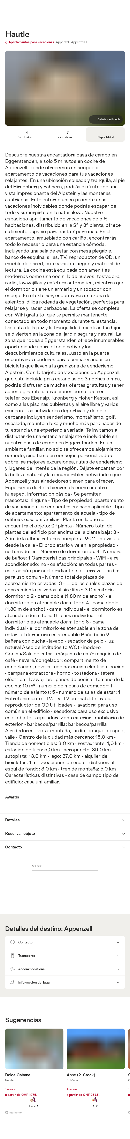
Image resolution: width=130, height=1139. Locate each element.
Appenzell (78, 928)
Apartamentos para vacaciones (30, 42)
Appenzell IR (80, 42)
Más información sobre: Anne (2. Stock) (96, 1074)
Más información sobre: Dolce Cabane (34, 1074)
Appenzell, (63, 42)
